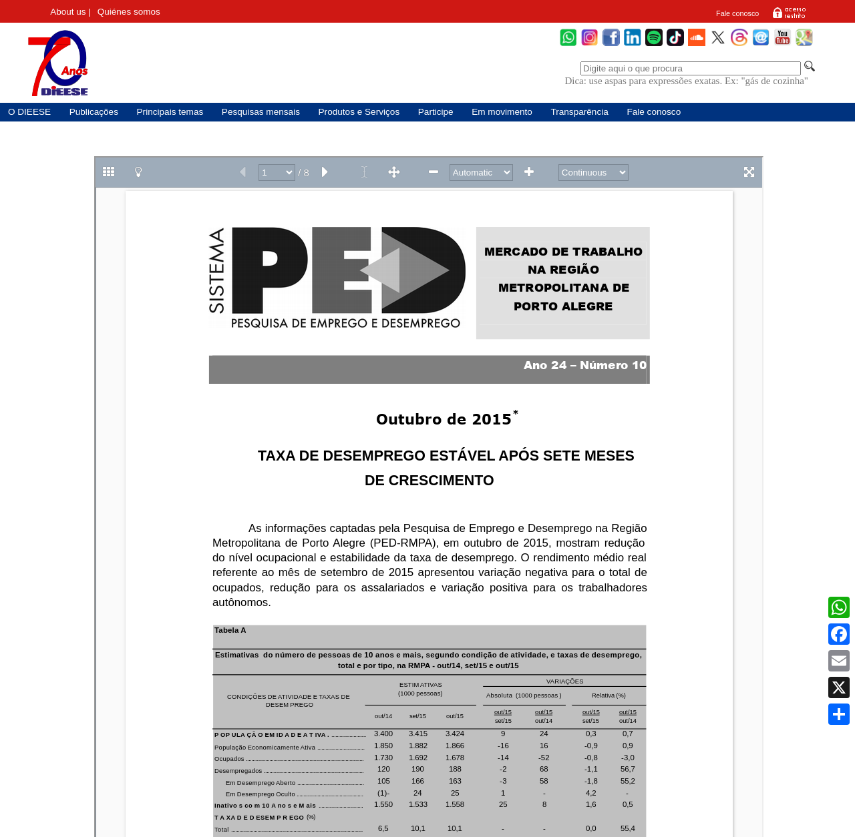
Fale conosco (737, 13)
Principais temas (170, 112)
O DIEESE (29, 112)
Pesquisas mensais (261, 112)
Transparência (579, 112)
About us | (70, 12)
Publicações (93, 112)
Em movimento (502, 112)
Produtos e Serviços (359, 112)
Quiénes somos (129, 12)
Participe (436, 112)
